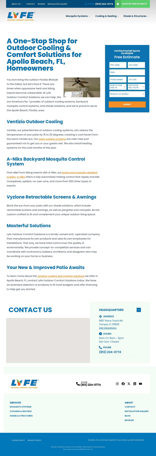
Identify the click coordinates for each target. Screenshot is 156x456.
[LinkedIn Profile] (135, 383)
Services (15, 402)
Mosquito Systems (77, 16)
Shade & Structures (134, 16)
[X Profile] (129, 383)
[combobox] (118, 87)
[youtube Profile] (140, 383)
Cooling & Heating (106, 16)
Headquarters (120, 310)
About (129, 402)
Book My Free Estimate (131, 4)
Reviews (41, 4)
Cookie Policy (18, 440)
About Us (16, 4)
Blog (127, 415)
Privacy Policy (34, 440)
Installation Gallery (57, 4)
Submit (127, 104)
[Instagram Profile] (117, 383)
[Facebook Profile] (123, 383)
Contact (30, 4)
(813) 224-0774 (110, 352)
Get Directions (107, 328)
